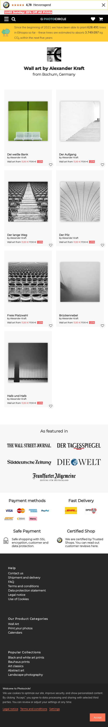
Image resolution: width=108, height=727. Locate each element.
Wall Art (13, 624)
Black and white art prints (26, 657)
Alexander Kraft (18, 157)
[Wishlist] (93, 19)
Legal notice (16, 595)
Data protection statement (27, 590)
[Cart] (101, 19)
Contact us (15, 573)
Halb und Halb (16, 396)
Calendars (15, 632)
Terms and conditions (23, 586)
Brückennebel (68, 315)
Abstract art (16, 670)
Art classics (15, 666)
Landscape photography (25, 674)
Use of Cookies (18, 599)
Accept (97, 717)
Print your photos (20, 628)
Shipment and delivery (24, 577)
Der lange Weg (17, 235)
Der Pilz (64, 235)
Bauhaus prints (19, 662)
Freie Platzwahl (17, 315)
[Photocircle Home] (53, 19)
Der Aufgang (67, 154)
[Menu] (6, 19)
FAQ (11, 582)
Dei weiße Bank (17, 154)
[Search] (13, 19)
